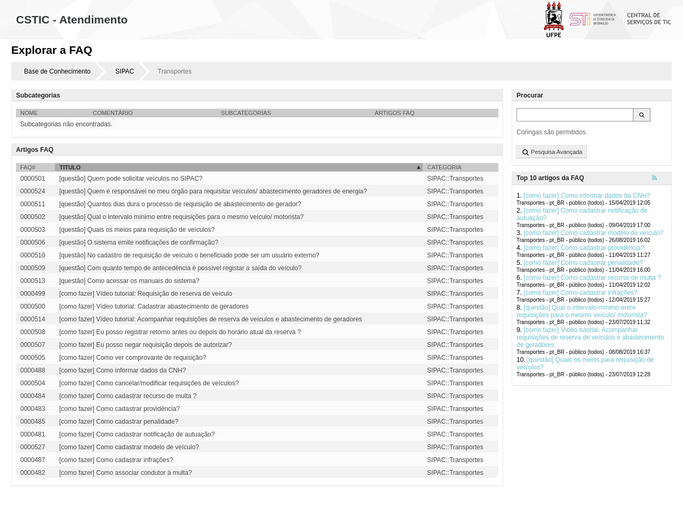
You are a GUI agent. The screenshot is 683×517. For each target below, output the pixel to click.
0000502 (32, 217)
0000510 (32, 255)
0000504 (32, 383)
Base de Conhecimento (57, 71)
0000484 (32, 396)
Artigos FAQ (394, 113)
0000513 (32, 281)
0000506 (32, 242)
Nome (29, 113)
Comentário (113, 113)
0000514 (32, 319)
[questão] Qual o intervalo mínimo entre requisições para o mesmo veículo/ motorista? (582, 311)
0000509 (32, 268)
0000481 (32, 434)
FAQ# (27, 167)
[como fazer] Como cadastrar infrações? (580, 292)
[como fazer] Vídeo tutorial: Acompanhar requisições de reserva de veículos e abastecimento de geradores (590, 337)
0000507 (32, 345)
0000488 (32, 370)
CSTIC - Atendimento (72, 19)
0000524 (32, 191)
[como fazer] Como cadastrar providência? (583, 248)
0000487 (32, 460)
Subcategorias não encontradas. (66, 124)
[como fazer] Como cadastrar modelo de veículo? (593, 233)
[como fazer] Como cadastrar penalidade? (582, 262)
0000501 (32, 178)
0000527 (32, 447)
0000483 (32, 409)
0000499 (32, 293)
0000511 (32, 204)
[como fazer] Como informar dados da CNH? (586, 195)
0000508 (32, 332)
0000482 (32, 472)
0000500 (32, 306)
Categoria (444, 167)
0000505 (32, 357)
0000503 (32, 229)
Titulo (70, 167)
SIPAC (124, 71)
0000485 (32, 421)
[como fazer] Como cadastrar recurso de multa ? (592, 277)
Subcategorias (246, 113)
